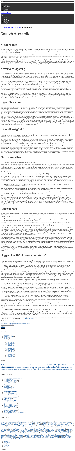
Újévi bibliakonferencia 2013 (10, 400)
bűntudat (68, 422)
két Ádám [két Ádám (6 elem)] (56, 367)
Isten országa (37, 428)
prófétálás (57, 434)
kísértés (39, 430)
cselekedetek (3, 423)
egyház (15, 423)
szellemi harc (34, 435)
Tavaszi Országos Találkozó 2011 (10, 391)
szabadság (21, 435)
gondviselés (53, 424)
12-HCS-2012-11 (10, 355)
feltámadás (16, 424)
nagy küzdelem (29, 432)
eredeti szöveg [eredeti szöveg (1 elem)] (27, 364)
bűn (37, 422)
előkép (52, 423)
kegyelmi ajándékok (62, 429)
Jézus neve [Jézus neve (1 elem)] (40, 367)
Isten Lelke (22, 428)
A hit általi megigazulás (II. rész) (10, 380)
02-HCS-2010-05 (10, 343)
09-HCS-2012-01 (10, 351)
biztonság (33, 422)
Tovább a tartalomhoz (6, 13)
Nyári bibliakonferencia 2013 (10, 403)
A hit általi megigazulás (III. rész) (10, 381)
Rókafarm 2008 (7, 385)
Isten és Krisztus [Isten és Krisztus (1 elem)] (25, 367)
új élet (14, 437)
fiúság (39, 424)
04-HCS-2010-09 (10, 345)
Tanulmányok (7, 6)
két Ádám (16, 430)
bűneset (55, 422)
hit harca (28, 323)
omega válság (66, 432)
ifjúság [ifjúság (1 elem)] (18, 367)
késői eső (10, 430)
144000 (2, 421)
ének (63, 423)
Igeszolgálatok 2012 (8, 399)
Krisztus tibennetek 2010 (9, 387)
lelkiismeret (29, 431)
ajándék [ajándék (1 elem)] (5, 364)
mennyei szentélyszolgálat (6, 432)
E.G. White (6, 338)
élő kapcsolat (46, 423)
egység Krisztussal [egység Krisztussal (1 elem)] (22, 364)
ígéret (49, 426)
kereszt (5, 430)
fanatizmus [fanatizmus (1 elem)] (36, 364)
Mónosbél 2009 (7, 386)
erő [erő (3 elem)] (30, 364)
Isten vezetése (69, 428)
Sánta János (9, 39)
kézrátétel (28, 430)
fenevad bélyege (23, 424)
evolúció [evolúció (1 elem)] (33, 364)
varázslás (69, 437)
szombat (8, 436)
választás (52, 437)
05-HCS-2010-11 (10, 347)
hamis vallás (22, 425)
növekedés (20, 323)
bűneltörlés (50, 422)
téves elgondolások (55, 436)
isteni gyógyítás (4, 429)
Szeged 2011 (6, 392)
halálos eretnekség (14, 425)
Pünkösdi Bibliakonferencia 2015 (10, 409)
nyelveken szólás (43, 432)
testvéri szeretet (46, 436)
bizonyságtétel (26, 422)
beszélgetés (3, 422)
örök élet (21, 434)
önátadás (2, 434)
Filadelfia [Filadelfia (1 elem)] (39, 364)
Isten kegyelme (15, 428)
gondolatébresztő (45, 424)
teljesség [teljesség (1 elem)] (48, 369)
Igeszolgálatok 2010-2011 (9, 390)
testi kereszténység (37, 436)
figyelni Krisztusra (32, 424)
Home (2, 15)
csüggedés (10, 423)
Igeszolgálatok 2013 (8, 404)
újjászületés (6, 323)
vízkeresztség (9, 438)
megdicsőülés (43, 431)
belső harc (65, 421)
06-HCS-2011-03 (10, 348)
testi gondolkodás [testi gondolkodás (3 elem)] (57, 369)
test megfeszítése (28, 436)
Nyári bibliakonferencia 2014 (10, 405)
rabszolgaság (9, 435)
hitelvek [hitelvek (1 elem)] (70, 364)
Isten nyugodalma (29, 428)
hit (53, 425)
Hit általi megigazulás (8, 336)
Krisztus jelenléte (60, 430)
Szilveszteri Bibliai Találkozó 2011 (11, 396)
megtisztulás (58, 431)
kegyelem (54, 429)
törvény (69, 436)
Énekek (5, 413)
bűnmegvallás (62, 422)
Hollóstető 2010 (7, 388)
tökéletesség (63, 436)
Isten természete (61, 428)
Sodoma (15, 435)
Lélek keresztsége (13, 431)
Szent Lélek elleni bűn (50, 435)
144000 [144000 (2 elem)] (2, 364)
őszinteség (27, 434)
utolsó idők (45, 437)
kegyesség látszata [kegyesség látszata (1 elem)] (45, 367)
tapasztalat (20, 436)
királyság (34, 430)
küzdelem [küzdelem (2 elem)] (63, 367)
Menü (3, 1)
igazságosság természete (32, 426)
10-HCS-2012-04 (10, 353)
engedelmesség (69, 423)
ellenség (2, 323)
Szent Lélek (40, 435)
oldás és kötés (59, 432)
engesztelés (3, 424)
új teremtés (27, 437)
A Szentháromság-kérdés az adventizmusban (13, 378)
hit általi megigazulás (61, 425)
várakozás (63, 437)
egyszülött (20, 423)
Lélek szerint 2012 (7, 398)
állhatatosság (50, 421)
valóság (16, 323)
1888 (6, 421)
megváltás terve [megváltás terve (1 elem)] (22, 369)
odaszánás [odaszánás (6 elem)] (35, 369)
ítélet (10, 429)
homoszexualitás (16, 426)
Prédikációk (6, 9)
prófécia (51, 434)
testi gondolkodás (11, 323)
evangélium (9, 424)
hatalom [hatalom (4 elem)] (49, 364)
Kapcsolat (6, 10)
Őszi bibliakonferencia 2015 (9, 411)
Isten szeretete (52, 428)
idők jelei (23, 426)
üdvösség (9, 437)
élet (32, 423)
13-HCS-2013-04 (17, 27)
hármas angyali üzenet (30, 425)
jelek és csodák (16, 429)
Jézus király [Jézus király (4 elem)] (34, 367)
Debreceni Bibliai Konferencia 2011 (11, 394)
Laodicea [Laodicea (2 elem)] (67, 367)
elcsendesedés (27, 423)
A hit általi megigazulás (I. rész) (10, 379)
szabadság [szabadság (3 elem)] (44, 369)
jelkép (31, 429)
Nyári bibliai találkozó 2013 (9, 401)
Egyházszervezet (7, 337)
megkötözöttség (51, 431)
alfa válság (44, 421)
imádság (54, 426)
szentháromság (59, 435)
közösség (45, 430)
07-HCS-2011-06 (10, 349)
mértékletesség (16, 432)
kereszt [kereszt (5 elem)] (50, 367)
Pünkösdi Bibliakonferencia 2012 (10, 397)
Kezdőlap (6, 27)
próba (47, 434)
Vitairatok (6, 339)
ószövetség (33, 434)
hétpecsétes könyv (47, 425)
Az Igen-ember (5, 324)
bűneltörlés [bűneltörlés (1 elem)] (11, 364)
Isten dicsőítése (66, 426)
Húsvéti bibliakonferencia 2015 (10, 407)
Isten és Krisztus (7, 335)
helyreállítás (39, 425)
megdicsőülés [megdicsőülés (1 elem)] (6, 369)
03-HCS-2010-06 (10, 344)
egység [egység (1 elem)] (17, 364)
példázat (38, 434)
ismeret (59, 426)
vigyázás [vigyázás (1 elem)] (71, 369)
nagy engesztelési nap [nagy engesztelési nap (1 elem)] (28, 369)
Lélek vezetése (22, 431)
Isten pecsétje (45, 428)
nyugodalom (51, 432)
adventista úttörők (23, 421)
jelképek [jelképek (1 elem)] (29, 367)
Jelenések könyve (24, 429)
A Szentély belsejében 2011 (9, 393)
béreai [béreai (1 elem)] (8, 364)
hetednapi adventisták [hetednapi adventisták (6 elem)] (60, 364)
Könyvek (6, 5)
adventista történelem (13, 421)
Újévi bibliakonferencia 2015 (10, 406)
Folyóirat (6, 7)
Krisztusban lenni (4, 431)
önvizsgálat (15, 434)
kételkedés (22, 430)
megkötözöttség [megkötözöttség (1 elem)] (10, 369)
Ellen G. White (38, 423)
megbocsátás (36, 431)
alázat (30, 421)
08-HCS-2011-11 (10, 350)
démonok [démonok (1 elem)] (14, 364)
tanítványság (14, 436)
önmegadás (8, 434)
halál (7, 425)
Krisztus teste (68, 430)
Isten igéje (8, 428)
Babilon (60, 421)
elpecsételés (57, 423)
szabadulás (24, 323)
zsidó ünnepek (17, 438)
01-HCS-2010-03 (10, 342)
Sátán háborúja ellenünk (15, 324)
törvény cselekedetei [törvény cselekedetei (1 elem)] (66, 369)
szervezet (2, 436)
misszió (22, 432)
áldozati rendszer (36, 421)
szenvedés (67, 435)
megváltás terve (66, 431)
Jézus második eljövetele (45, 429)
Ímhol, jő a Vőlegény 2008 (9, 382)
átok (56, 421)
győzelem (3, 425)
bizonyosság (19, 422)
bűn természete (43, 422)
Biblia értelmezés (11, 422)
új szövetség (20, 437)
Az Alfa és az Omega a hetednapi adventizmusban (14, 412)
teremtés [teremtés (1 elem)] (51, 369)
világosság (3, 438)
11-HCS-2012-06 (10, 354)
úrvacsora (39, 437)
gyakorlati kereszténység (63, 424)
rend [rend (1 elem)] (40, 369)
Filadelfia (6, 3)
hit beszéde (70, 425)
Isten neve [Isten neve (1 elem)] (20, 367)
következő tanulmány (29, 318)
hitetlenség (8, 426)
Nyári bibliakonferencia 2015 (10, 410)
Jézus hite (36, 429)
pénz (43, 434)
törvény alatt (3, 437)
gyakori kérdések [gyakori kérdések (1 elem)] (44, 364)
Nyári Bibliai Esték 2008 (9, 384)
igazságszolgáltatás (42, 426)
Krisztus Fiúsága (51, 430)
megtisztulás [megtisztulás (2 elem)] (16, 369)
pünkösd (63, 434)
